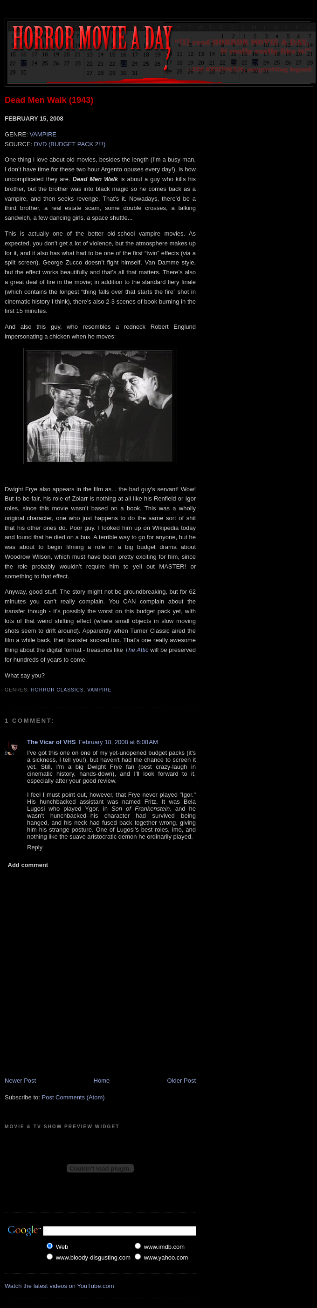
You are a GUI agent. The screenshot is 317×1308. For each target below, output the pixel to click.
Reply (34, 847)
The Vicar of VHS (51, 742)
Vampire (99, 689)
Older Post (181, 1080)
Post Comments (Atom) (73, 1097)
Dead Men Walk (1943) (49, 100)
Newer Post (20, 1080)
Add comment (28, 864)
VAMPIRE (42, 134)
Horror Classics (57, 689)
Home (102, 1080)
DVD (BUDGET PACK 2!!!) (69, 144)
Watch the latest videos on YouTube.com (59, 1285)
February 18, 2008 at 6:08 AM (118, 742)
